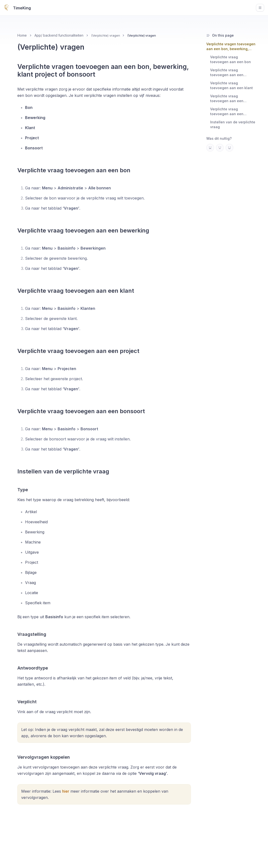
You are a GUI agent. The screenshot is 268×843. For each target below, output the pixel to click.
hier (65, 791)
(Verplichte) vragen (105, 35)
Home (22, 35)
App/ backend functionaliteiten (58, 35)
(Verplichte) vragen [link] (141, 35)
